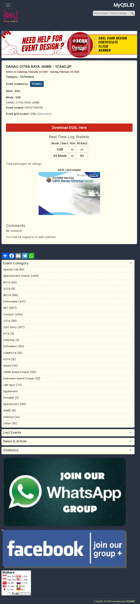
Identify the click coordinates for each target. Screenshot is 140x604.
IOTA (6, 333)
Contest (8, 314)
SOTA (6, 289)
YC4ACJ (37, 83)
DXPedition (10, 346)
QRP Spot (9, 385)
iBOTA (7, 295)
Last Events (12, 433)
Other (7, 423)
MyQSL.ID (124, 5)
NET (5, 308)
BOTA (6, 282)
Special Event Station (16, 276)
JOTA (6, 321)
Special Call (10, 269)
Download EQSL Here (69, 128)
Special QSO (11, 404)
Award (7, 366)
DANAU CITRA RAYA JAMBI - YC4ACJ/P (38, 67)
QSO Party (10, 327)
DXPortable (10, 301)
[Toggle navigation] (8, 5)
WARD (7, 410)
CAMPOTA (9, 353)
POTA (6, 359)
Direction (44, 113)
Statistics (10, 450)
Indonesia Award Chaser (18, 378)
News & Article (14, 441)
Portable (8, 398)
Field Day (9, 340)
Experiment (10, 391)
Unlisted (8, 417)
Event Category (15, 263)
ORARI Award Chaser (16, 372)
